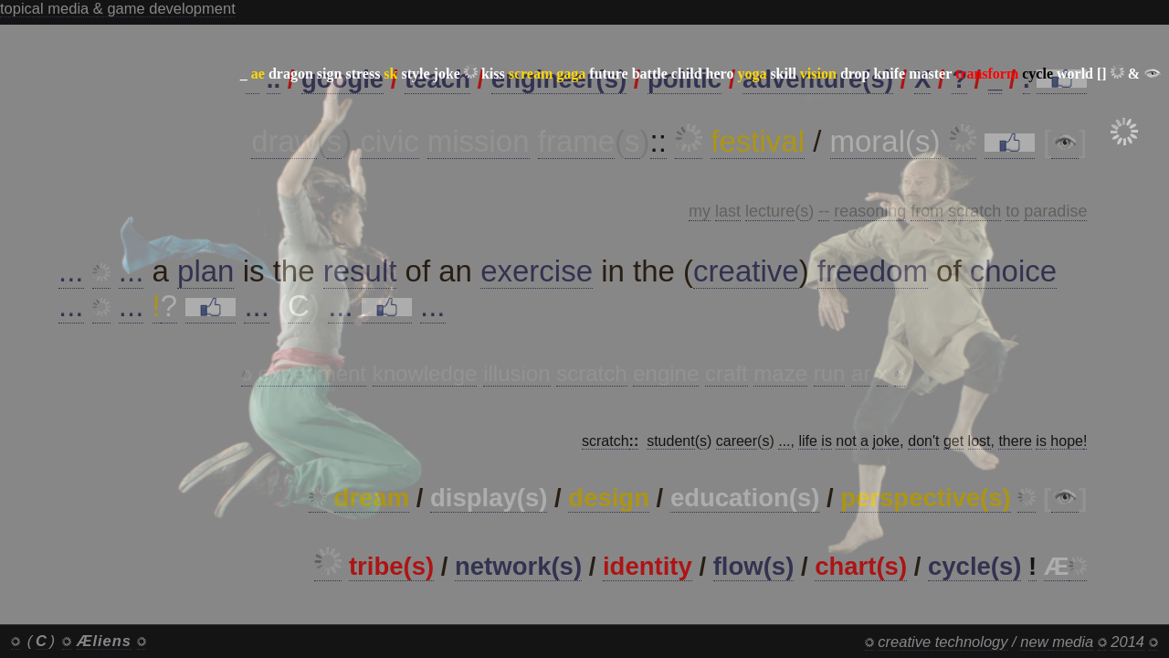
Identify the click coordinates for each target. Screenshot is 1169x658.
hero (720, 73)
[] (1102, 73)
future (608, 73)
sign (329, 73)
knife (889, 73)
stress (362, 73)
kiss (493, 73)
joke (447, 73)
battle (650, 73)
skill (782, 73)
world (1075, 73)
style (415, 73)
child (686, 73)
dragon (291, 73)
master (930, 73)
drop (855, 73)
